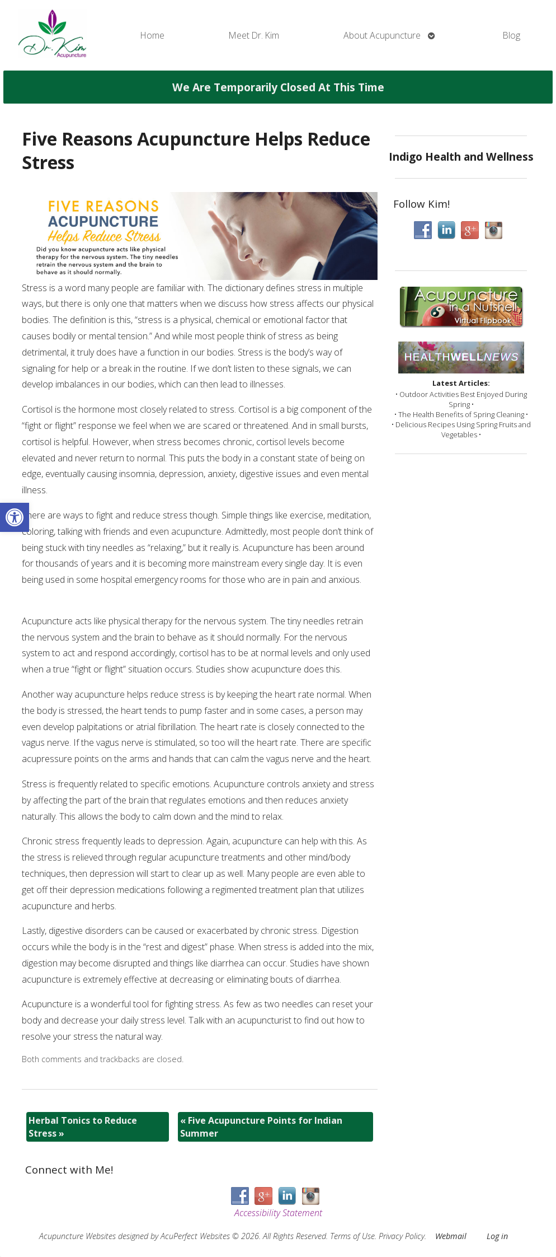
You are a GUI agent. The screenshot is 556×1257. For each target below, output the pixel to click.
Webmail (451, 1236)
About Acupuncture (382, 35)
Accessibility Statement (278, 1213)
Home (152, 35)
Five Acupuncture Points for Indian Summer (261, 1126)
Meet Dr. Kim (254, 35)
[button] (14, 517)
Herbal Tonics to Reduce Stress (83, 1126)
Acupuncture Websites (77, 1236)
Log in (497, 1236)
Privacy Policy (402, 1236)
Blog (511, 35)
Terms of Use (352, 1236)
